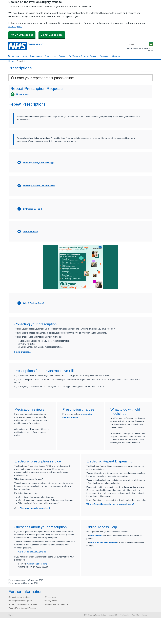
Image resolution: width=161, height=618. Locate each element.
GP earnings (50, 597)
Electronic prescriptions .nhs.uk (35, 508)
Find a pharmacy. (22, 352)
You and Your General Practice (22, 608)
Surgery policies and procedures (22, 604)
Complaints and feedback (19, 597)
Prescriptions (50, 56)
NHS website (96, 536)
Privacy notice (51, 601)
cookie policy (15, 26)
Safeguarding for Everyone (56, 604)
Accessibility (113, 615)
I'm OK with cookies (22, 35)
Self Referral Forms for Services (83, 56)
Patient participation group (20, 601)
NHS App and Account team (103, 543)
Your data (135, 615)
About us (116, 56)
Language (13, 56)
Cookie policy (124, 615)
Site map (144, 615)
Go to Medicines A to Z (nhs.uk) (32, 552)
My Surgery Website (99, 615)
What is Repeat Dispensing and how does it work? (110, 504)
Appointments (36, 56)
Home (24, 56)
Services (62, 56)
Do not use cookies (52, 35)
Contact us (104, 56)
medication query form (37, 564)
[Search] (138, 44)
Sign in (10, 615)
